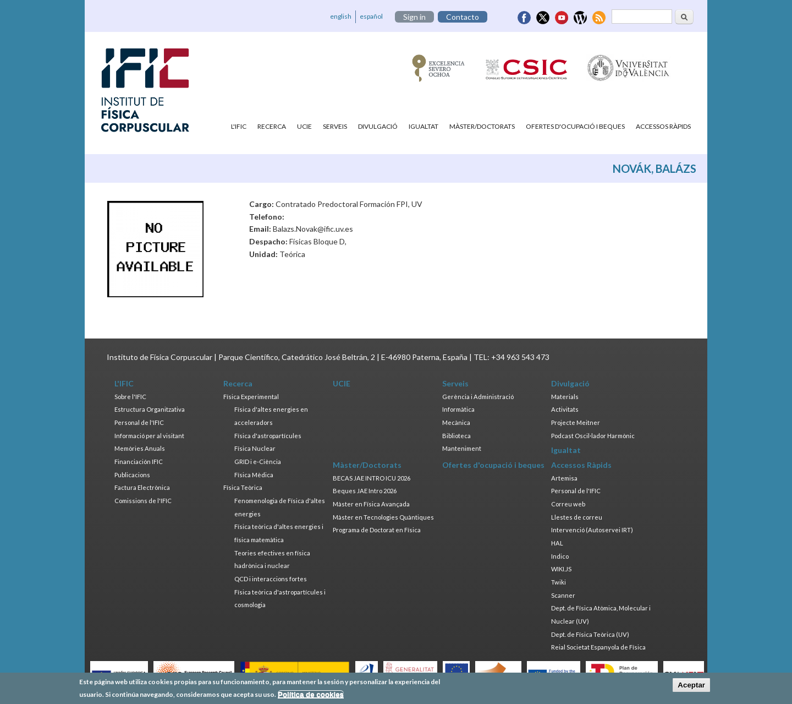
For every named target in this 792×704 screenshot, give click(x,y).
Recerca (271, 126)
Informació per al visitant (149, 435)
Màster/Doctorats (482, 126)
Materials (565, 396)
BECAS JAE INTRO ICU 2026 (371, 478)
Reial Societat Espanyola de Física (598, 647)
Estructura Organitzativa (149, 409)
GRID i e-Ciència (257, 461)
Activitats (565, 409)
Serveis (335, 126)
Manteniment (461, 448)
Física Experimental (251, 396)
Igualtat (423, 126)
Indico (560, 556)
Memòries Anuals (139, 448)
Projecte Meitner (575, 422)
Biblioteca (456, 435)
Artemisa (564, 478)
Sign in (414, 16)
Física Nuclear (255, 448)
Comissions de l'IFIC (143, 500)
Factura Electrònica (142, 487)
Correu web (568, 503)
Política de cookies (311, 695)
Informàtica (458, 409)
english (340, 16)
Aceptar (691, 687)
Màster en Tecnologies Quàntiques (383, 517)
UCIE (304, 126)
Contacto (462, 16)
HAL (557, 543)
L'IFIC (238, 126)
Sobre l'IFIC (130, 396)
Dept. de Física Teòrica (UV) (590, 634)
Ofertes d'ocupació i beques (575, 126)
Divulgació (378, 126)
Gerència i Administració (478, 396)
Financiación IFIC (138, 461)
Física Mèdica (253, 474)
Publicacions (132, 474)
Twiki (558, 582)
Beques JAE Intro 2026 (365, 490)
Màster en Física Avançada (371, 503)
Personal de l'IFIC (139, 422)
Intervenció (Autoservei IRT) (592, 529)
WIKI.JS (561, 568)
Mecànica (456, 422)
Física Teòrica (242, 487)
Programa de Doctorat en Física (377, 529)
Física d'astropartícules (267, 435)
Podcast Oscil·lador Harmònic (593, 435)
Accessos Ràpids (663, 126)
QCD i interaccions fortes (270, 578)
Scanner (563, 595)
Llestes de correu (576, 517)
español (371, 16)
